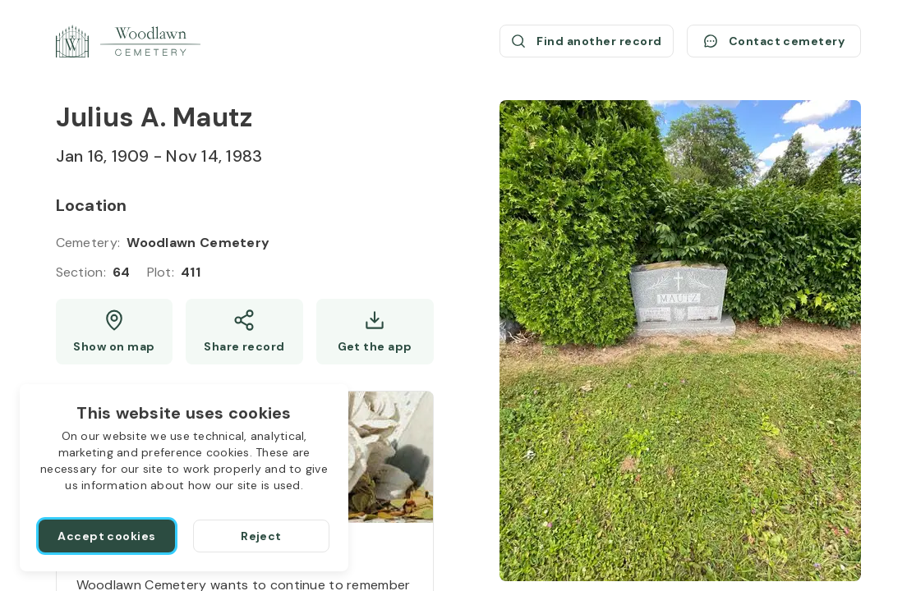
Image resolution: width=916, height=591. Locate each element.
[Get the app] (375, 331)
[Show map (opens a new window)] (114, 331)
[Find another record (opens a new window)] (586, 41)
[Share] (244, 331)
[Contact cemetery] (774, 41)
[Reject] (261, 536)
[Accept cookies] (107, 536)
